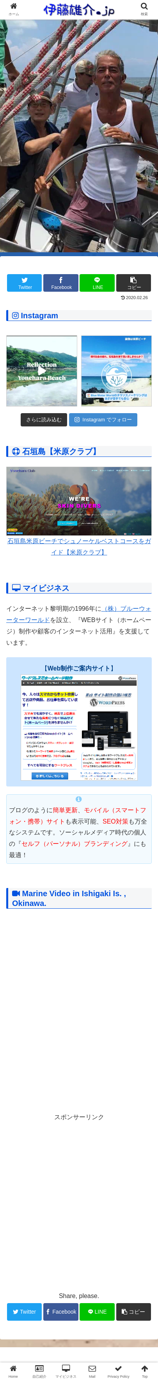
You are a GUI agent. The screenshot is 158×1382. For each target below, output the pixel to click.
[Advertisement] (79, 1202)
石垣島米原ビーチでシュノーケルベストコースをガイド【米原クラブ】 (79, 511)
